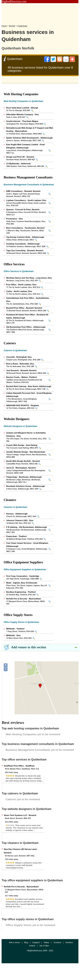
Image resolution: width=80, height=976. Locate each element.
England (35, 942)
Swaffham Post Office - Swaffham (19, 766)
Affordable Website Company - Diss (22, 114)
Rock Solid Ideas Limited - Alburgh (22, 108)
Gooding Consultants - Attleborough (23, 244)
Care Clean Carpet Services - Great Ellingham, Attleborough (27, 544)
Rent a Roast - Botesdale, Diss (20, 364)
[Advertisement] (40, 13)
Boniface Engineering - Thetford (21, 592)
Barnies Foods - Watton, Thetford (21, 377)
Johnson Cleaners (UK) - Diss (19, 520)
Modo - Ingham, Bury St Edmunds (21, 583)
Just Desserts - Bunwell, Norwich (21, 370)
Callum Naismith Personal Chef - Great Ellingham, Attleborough (29, 394)
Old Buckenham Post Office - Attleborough (25, 327)
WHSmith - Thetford (15, 629)
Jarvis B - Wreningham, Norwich (21, 468)
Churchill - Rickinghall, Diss (19, 357)
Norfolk (12, 26)
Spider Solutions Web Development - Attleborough (29, 138)
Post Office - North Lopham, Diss (21, 285)
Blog (26, 942)
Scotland (57, 942)
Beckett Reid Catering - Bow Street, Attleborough (28, 386)
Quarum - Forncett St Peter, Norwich (22, 209)
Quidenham (22, 26)
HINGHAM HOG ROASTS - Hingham (22, 405)
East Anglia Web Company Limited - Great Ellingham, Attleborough (25, 146)
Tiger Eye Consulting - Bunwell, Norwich (24, 250)
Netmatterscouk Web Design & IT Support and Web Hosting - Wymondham (29, 129)
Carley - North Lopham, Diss (19, 291)
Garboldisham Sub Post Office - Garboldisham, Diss (27, 299)
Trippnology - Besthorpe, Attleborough (24, 477)
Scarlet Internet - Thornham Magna (22, 121)
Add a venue (14, 942)
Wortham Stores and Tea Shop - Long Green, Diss (29, 278)
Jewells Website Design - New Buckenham (25, 452)
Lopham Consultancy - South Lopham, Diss (26, 200)
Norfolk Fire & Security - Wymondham (23, 599)
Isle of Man (44, 946)
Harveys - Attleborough (16, 514)
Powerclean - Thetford (16, 536)
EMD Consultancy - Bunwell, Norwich (23, 191)
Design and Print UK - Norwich (20, 157)
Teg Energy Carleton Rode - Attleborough (25, 237)
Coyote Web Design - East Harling (21, 445)
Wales (46, 942)
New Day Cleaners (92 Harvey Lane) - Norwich (21, 851)
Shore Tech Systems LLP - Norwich (20, 815)
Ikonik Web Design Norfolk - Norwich (23, 461)
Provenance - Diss (14, 219)
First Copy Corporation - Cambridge (22, 576)
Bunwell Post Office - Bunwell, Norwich (24, 308)
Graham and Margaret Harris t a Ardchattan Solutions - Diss (26, 434)
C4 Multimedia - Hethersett (18, 164)
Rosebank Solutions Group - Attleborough (25, 486)
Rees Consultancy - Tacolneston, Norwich (25, 228)
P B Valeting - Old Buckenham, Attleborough (26, 527)
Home (4, 26)
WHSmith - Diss (13, 635)
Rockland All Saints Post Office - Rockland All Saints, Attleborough (27, 316)
